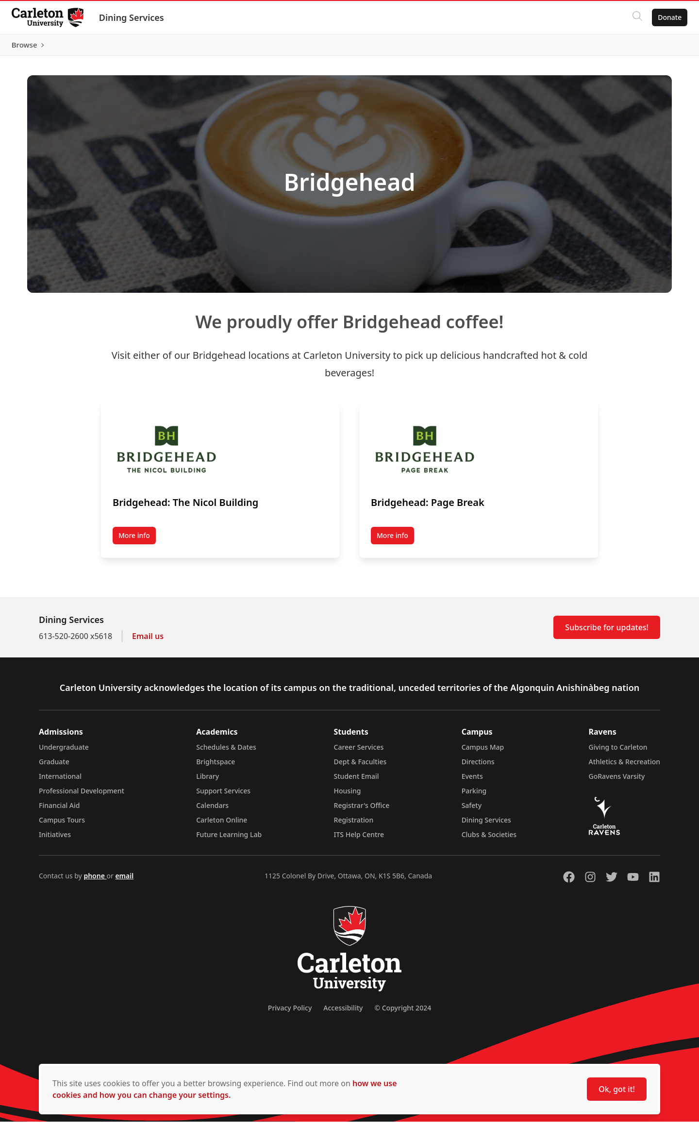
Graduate (54, 766)
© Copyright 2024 (402, 1012)
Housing (347, 795)
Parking (474, 795)
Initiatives (55, 838)
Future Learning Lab (229, 838)
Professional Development (81, 795)
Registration (354, 824)
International (60, 780)
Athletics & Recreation (624, 766)
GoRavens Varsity (617, 780)
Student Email (356, 780)
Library (207, 780)
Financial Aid (59, 809)
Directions (478, 766)
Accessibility (343, 1012)
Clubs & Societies (489, 838)
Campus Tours (62, 824)
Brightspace (215, 766)
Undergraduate (64, 751)
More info (134, 540)
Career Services (359, 751)
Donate (666, 17)
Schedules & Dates (226, 751)
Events (472, 780)
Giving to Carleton (618, 751)
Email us (148, 640)
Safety (472, 809)
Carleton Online (221, 824)
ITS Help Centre (359, 838)
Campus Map (483, 751)
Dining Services (135, 17)
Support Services (223, 795)
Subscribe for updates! (607, 631)
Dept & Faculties (360, 766)
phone (94, 880)
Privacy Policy (290, 1012)
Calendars (212, 809)
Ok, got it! (617, 1089)
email (124, 880)
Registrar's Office (362, 809)
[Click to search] (633, 17)
